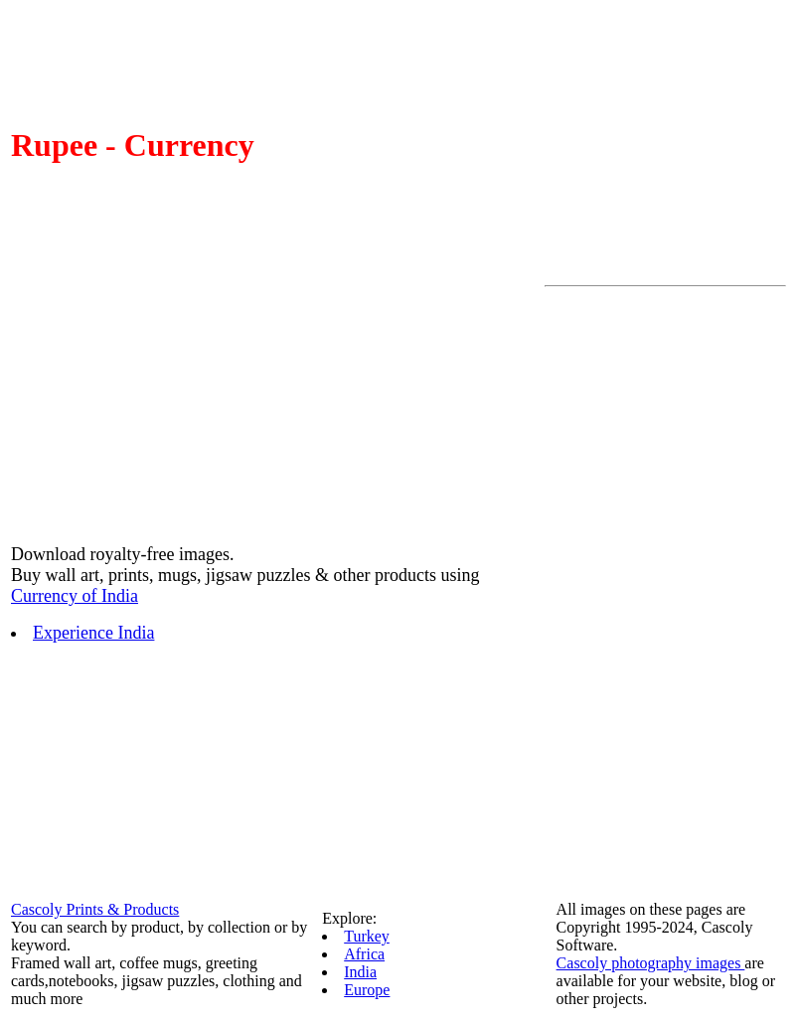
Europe (367, 989)
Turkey (367, 936)
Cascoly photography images (651, 962)
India (360, 971)
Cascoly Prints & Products (95, 909)
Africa (364, 954)
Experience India (93, 633)
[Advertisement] (624, 593)
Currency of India (74, 596)
